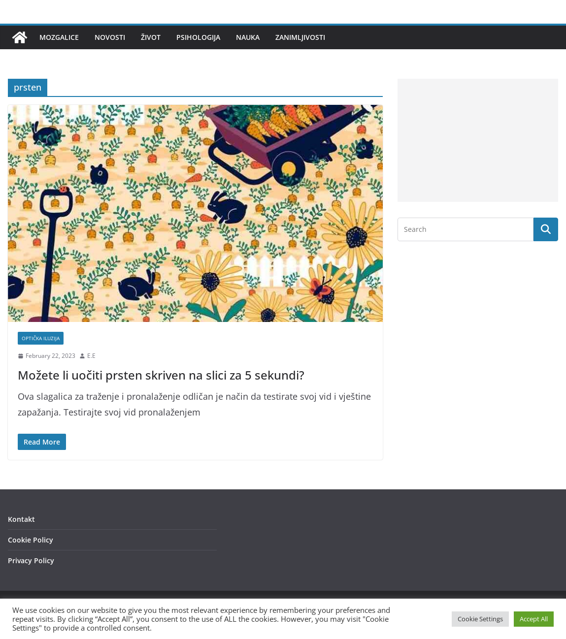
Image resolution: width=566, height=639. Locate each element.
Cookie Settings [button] (480, 618)
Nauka (248, 37)
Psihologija (198, 37)
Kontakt (21, 519)
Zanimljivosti (300, 37)
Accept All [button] (534, 618)
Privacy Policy (31, 560)
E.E (91, 355)
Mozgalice (59, 37)
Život (151, 37)
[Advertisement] (478, 140)
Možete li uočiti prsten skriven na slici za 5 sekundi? (161, 375)
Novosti (110, 37)
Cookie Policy (30, 539)
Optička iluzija (41, 338)
